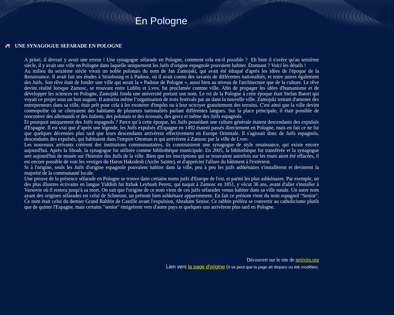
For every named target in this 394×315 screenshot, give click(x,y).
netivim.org (307, 259)
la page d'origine (206, 266)
